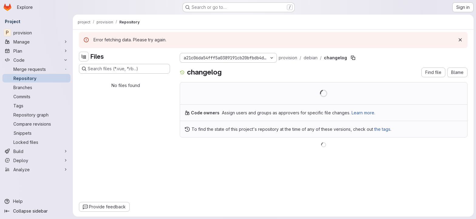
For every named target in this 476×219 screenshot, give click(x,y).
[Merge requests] (36, 69)
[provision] (36, 32)
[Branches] (36, 87)
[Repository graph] (36, 114)
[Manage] (36, 41)
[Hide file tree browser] (84, 56)
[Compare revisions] (36, 124)
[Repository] (36, 78)
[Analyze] (36, 169)
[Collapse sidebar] (36, 211)
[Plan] (36, 51)
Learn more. (363, 112)
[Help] (36, 201)
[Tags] (36, 105)
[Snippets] (36, 133)
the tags (382, 129)
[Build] (36, 151)
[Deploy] (36, 160)
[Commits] (36, 96)
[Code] (36, 60)
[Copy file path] (353, 58)
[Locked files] (36, 142)
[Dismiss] (460, 39)
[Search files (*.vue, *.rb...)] (124, 69)
